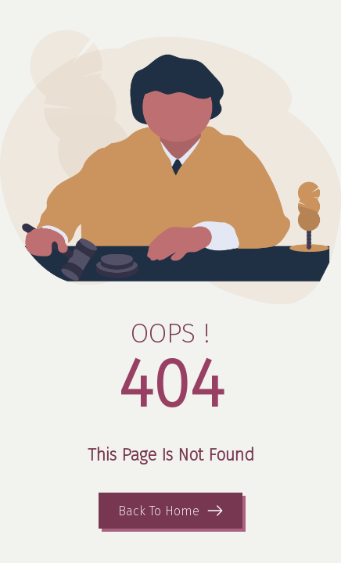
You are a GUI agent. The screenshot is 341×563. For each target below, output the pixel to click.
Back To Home (158, 511)
